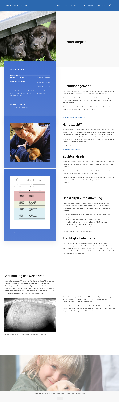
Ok (60, 398)
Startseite (58, 5)
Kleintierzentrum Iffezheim (16, 5)
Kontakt (83, 5)
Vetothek (90, 5)
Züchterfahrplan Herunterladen (21, 233)
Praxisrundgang (100, 5)
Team (65, 5)
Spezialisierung (74, 5)
